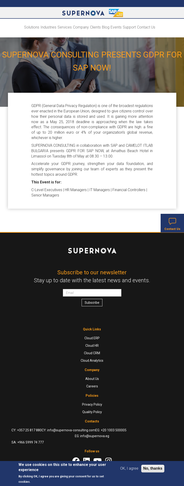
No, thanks (152, 468)
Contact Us (146, 27)
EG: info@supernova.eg (92, 436)
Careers (92, 386)
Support (129, 27)
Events (116, 27)
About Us (92, 379)
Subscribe (92, 302)
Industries (48, 27)
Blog (105, 27)
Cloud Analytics (92, 360)
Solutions (31, 27)
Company (81, 27)
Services (65, 27)
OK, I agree (129, 468)
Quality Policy (92, 412)
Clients (95, 27)
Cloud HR (92, 345)
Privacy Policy (92, 404)
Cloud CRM (92, 353)
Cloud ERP (92, 338)
